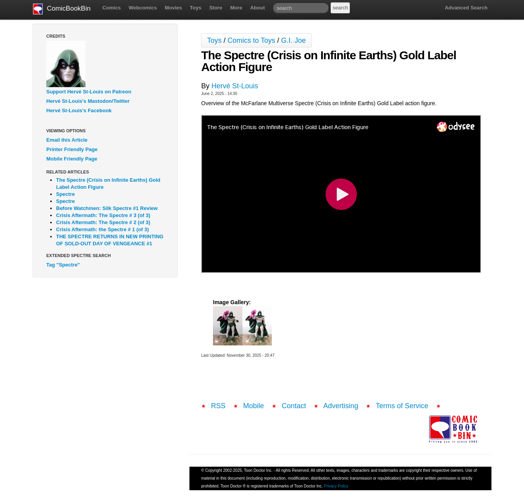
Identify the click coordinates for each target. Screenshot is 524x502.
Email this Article (66, 140)
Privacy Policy (336, 486)
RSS (218, 406)
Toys (195, 8)
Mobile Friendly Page (71, 159)
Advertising (340, 406)
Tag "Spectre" (63, 265)
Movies (173, 8)
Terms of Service (402, 406)
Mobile (253, 406)
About (257, 8)
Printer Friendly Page (72, 149)
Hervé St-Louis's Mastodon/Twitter (87, 101)
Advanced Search (466, 8)
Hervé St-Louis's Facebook (78, 110)
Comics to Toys (251, 40)
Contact (294, 406)
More (236, 8)
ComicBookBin (62, 9)
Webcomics (143, 8)
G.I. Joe (293, 40)
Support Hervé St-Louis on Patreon (88, 92)
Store (215, 8)
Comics (111, 8)
